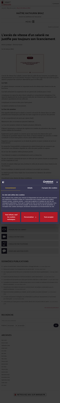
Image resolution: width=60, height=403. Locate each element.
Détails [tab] (30, 188)
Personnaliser (30, 217)
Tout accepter (49, 217)
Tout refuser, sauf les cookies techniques (11, 217)
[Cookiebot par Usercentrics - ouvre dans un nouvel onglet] (44, 182)
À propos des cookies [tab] (49, 188)
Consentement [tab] (10, 188)
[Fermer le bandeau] (57, 182)
